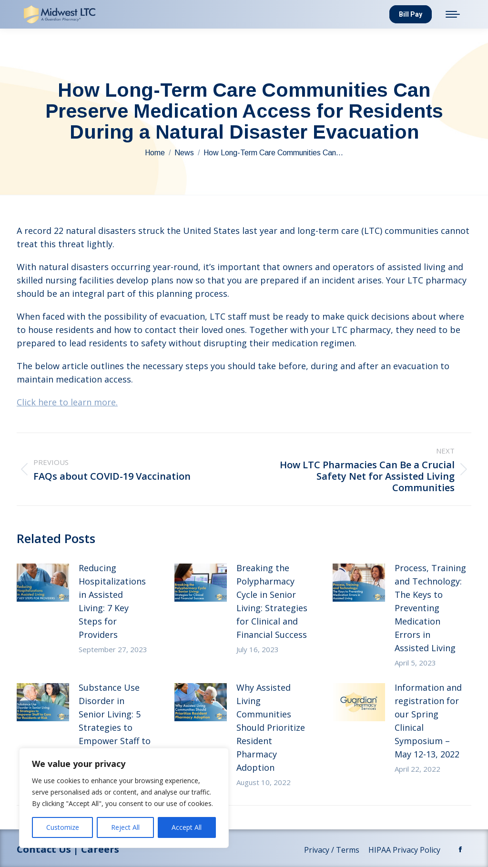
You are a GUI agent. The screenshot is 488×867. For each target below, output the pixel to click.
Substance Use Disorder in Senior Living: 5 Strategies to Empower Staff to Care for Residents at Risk (115, 727)
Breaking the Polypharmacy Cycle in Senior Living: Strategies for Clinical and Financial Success (271, 601)
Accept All (187, 827)
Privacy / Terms (332, 850)
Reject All (125, 827)
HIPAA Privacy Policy (405, 850)
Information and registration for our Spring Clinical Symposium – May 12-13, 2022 (428, 721)
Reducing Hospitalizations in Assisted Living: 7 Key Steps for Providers (112, 601)
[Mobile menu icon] (452, 14)
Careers (100, 849)
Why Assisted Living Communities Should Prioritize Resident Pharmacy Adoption (270, 727)
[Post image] (43, 583)
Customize (62, 827)
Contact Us (44, 849)
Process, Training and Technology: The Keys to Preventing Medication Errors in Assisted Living (430, 608)
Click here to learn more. (67, 402)
